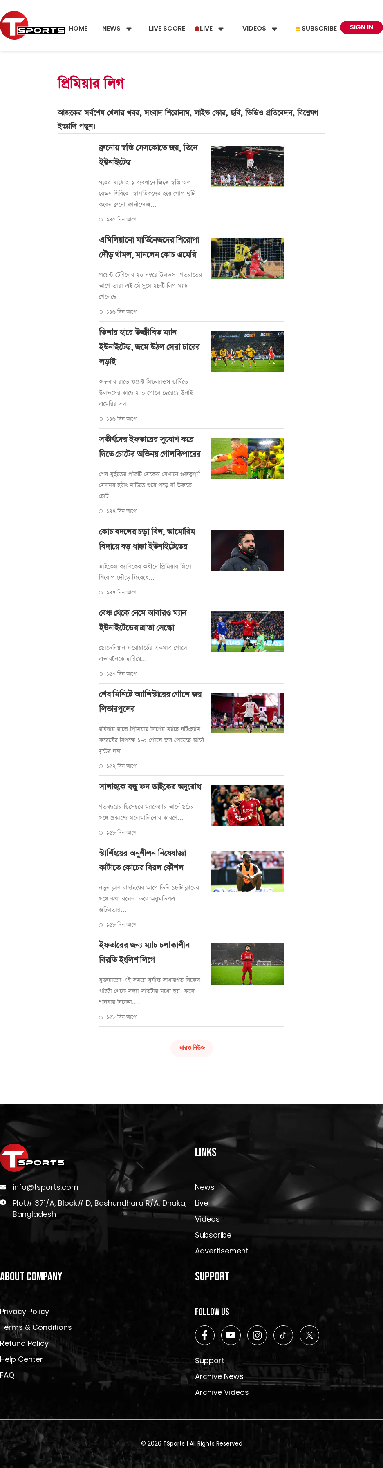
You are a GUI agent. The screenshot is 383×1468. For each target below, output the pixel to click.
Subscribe (316, 28)
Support (209, 1361)
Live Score (167, 28)
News (111, 28)
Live (206, 28)
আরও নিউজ (192, 1048)
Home (78, 28)
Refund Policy (24, 1343)
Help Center (21, 1359)
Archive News (219, 1377)
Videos (254, 28)
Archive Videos (222, 1393)
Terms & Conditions (36, 1328)
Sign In (361, 27)
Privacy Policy (24, 1312)
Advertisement (222, 1251)
